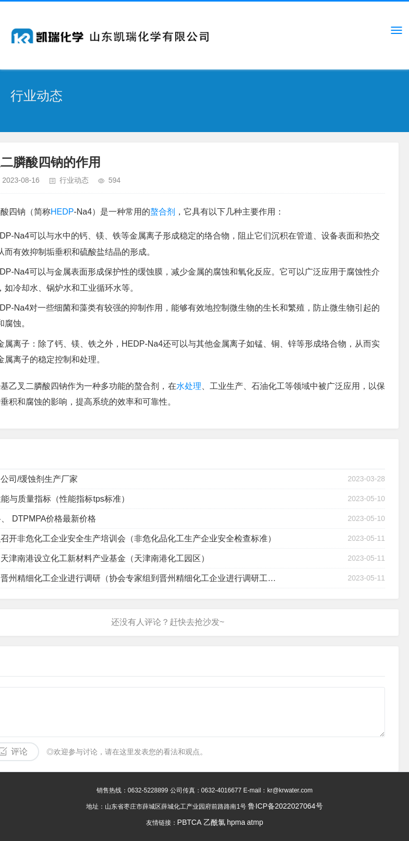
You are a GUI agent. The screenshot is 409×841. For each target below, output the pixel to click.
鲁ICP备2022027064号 (285, 806)
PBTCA (189, 822)
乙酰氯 (214, 822)
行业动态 (74, 180)
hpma (236, 822)
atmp (255, 822)
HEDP (62, 211)
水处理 (188, 386)
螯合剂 (162, 211)
